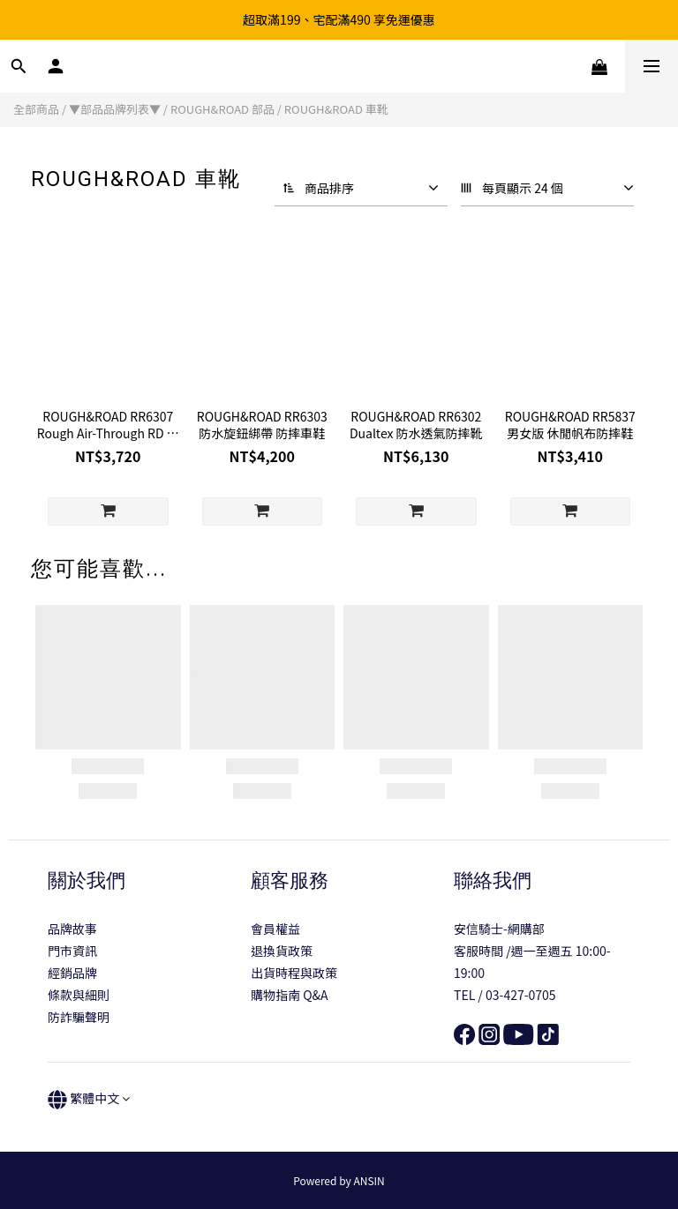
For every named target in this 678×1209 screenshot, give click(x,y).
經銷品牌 (72, 972)
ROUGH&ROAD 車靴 (336, 109)
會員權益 (275, 928)
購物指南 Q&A (289, 995)
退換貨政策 (282, 950)
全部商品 (36, 109)
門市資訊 (72, 950)
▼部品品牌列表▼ (115, 109)
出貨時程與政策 (294, 972)
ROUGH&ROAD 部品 (222, 109)
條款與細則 (78, 995)
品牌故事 (72, 928)
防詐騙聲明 (78, 1017)
